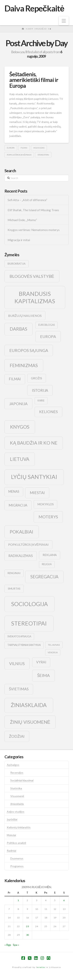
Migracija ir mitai (19, 240)
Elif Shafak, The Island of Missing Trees (33, 210)
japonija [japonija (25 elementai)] (18, 403)
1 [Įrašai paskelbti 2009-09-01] (18, 900)
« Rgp (7, 944)
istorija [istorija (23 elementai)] (40, 390)
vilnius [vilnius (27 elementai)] (17, 663)
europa (11, 148)
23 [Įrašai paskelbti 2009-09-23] (27, 926)
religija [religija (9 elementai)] (47, 564)
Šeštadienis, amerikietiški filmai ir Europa (33, 80)
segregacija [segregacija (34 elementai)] (44, 576)
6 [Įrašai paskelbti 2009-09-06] (64, 900)
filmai (24, 148)
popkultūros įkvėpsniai (19, 155)
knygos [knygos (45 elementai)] (19, 427)
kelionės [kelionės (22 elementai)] (48, 411)
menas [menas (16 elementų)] (13, 491)
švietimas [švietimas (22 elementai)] (19, 689)
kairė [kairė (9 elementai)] (41, 400)
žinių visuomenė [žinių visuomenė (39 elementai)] (30, 722)
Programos (17, 866)
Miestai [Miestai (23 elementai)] (37, 492)
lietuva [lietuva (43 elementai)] (19, 459)
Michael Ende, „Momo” (22, 220)
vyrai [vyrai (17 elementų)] (41, 662)
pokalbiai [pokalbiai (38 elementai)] (21, 531)
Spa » (16, 944)
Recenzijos (16, 772)
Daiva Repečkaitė (34, 8)
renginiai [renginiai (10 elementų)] (14, 573)
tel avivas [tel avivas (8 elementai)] (54, 645)
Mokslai (11, 835)
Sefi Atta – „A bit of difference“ (27, 200)
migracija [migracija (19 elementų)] (18, 505)
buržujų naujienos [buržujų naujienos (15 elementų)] (25, 315)
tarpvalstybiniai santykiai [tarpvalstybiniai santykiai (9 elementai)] (24, 645)
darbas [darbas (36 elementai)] (18, 329)
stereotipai (43, 155)
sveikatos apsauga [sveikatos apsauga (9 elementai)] (19, 636)
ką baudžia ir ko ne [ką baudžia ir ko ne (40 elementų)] (33, 443)
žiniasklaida (17, 803)
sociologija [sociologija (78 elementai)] (29, 603)
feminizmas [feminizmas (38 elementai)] (24, 365)
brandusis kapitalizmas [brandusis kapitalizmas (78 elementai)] (34, 297)
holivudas (38, 148)
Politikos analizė (16, 842)
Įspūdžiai (12, 819)
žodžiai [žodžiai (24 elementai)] (17, 736)
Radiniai (11, 850)
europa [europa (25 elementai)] (48, 336)
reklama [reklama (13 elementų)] (50, 555)
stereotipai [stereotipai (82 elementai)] (29, 623)
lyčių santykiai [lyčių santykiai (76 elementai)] (34, 476)
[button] (64, 20)
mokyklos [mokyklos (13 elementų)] (45, 504)
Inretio (40, 967)
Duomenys (16, 858)
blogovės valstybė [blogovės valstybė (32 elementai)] (32, 276)
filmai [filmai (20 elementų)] (15, 379)
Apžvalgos (13, 764)
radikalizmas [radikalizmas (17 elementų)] (20, 556)
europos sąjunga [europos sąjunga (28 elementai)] (28, 350)
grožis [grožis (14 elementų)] (36, 378)
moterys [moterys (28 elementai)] (48, 516)
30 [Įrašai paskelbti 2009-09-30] (27, 934)
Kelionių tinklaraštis (19, 827)
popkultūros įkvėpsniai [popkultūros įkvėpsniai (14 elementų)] (28, 544)
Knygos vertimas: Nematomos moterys (34, 230)
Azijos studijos (15, 811)
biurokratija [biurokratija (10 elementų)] (17, 263)
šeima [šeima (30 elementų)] (43, 675)
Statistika (16, 788)
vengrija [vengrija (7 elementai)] (53, 652)
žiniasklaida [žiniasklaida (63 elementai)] (29, 705)
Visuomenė (17, 796)
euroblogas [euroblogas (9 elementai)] (46, 324)
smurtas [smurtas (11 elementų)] (14, 588)
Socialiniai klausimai (21, 780)
